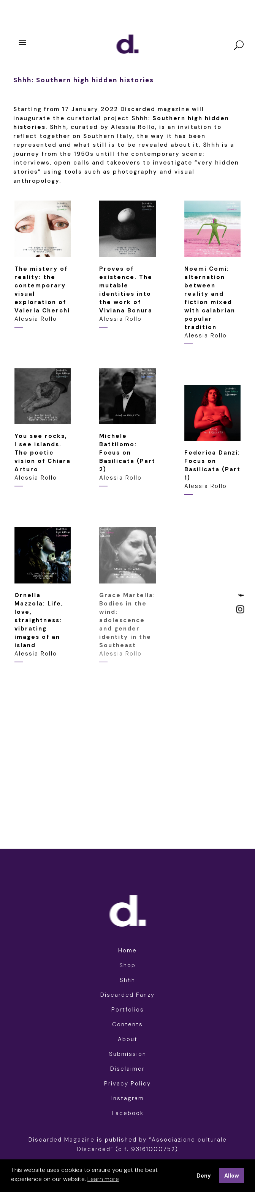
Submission (127, 1054)
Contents (127, 1024)
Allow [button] (231, 1175)
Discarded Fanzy (127, 995)
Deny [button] (203, 1175)
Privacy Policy (127, 1083)
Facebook (128, 1113)
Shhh (127, 980)
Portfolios (127, 1009)
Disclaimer (127, 1069)
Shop (127, 965)
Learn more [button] (103, 1179)
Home (127, 950)
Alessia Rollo (125, 294)
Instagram (127, 1098)
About (128, 1039)
